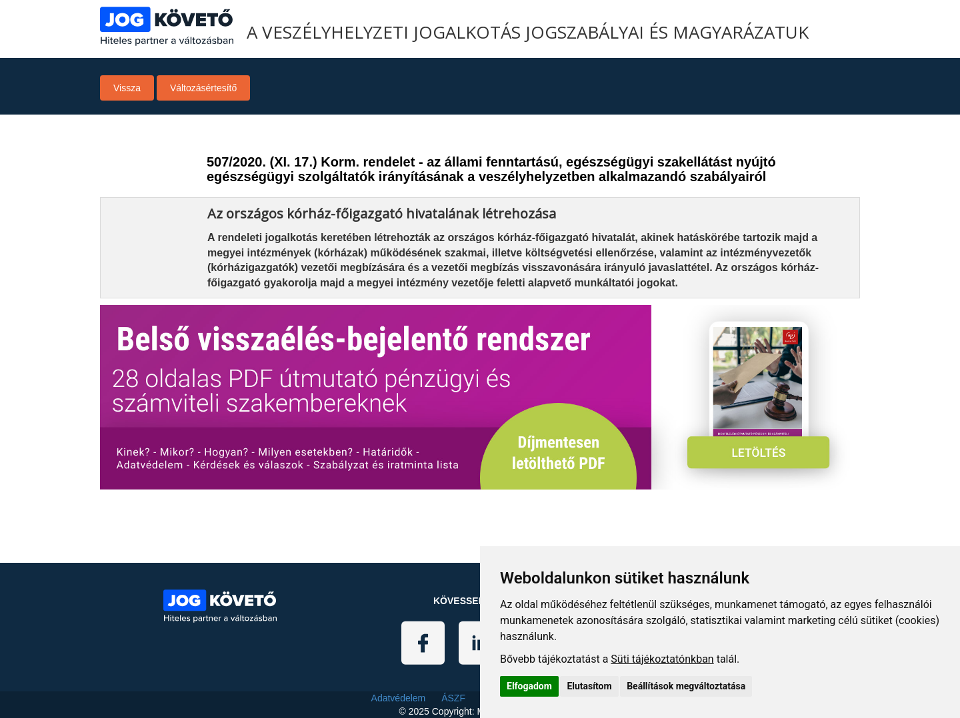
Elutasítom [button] (589, 686)
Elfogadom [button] (529, 686)
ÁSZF (453, 698)
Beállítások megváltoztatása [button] (686, 686)
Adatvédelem (398, 698)
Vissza (127, 88)
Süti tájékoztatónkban (662, 659)
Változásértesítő (203, 88)
